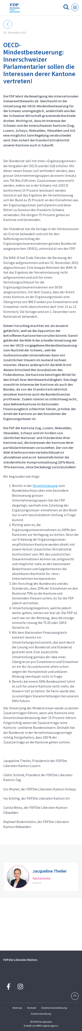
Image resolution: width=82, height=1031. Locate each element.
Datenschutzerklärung (54, 1007)
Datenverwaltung (41, 1013)
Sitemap (17, 1007)
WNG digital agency (47, 1025)
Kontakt (31, 1007)
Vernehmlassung (45, 485)
